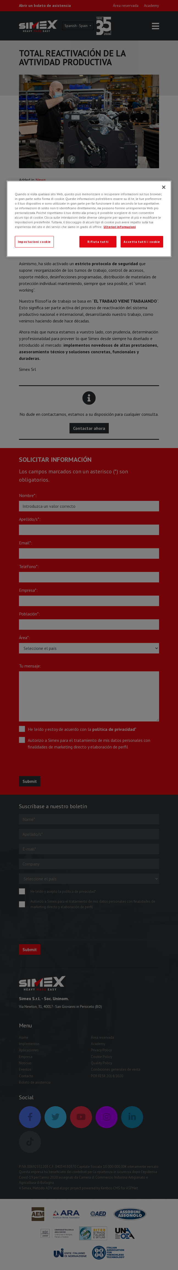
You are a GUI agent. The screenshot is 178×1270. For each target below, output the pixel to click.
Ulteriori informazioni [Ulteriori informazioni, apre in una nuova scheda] (120, 227)
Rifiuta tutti (97, 242)
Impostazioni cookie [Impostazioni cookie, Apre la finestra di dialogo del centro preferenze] (34, 242)
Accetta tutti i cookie (142, 242)
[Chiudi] (164, 187)
